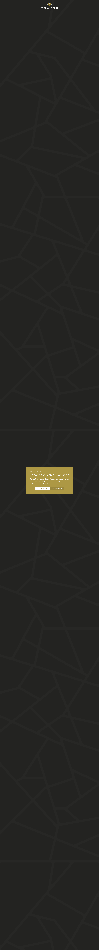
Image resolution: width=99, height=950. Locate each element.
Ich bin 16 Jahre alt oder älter (42, 488)
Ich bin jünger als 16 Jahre (57, 488)
